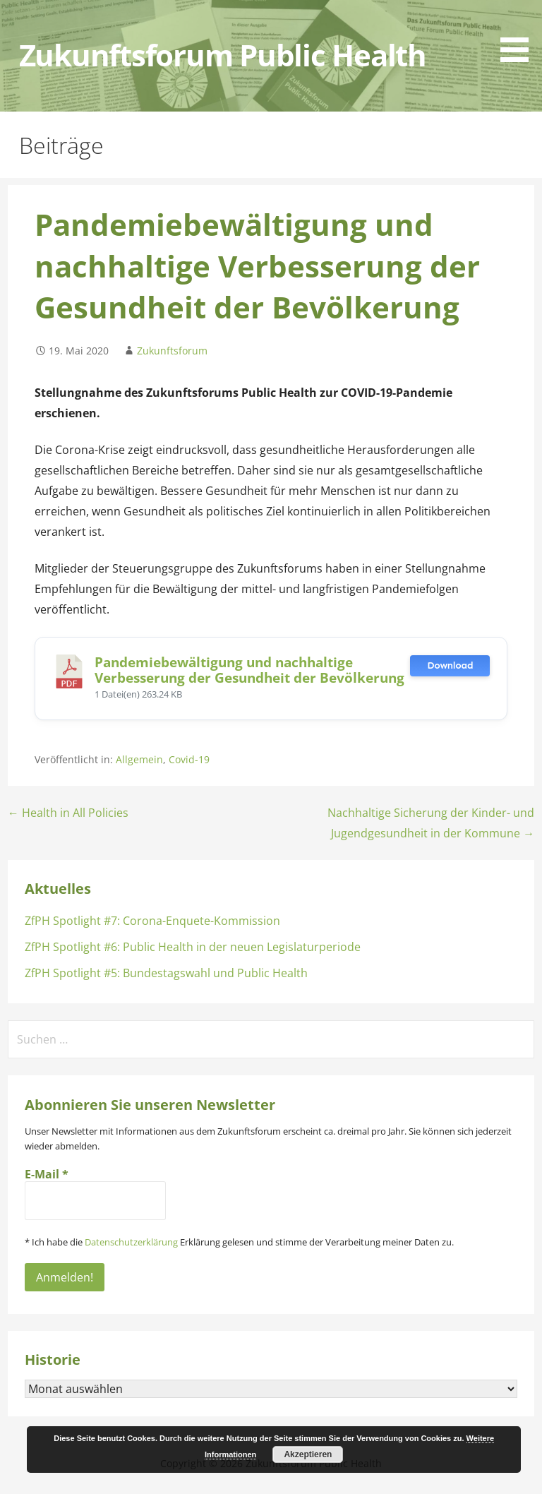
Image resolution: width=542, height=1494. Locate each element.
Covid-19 (189, 759)
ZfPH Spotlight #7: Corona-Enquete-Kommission (152, 920)
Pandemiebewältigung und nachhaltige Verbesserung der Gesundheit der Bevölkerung (249, 669)
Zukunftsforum (172, 350)
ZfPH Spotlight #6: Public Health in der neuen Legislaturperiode (193, 947)
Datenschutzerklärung (131, 1242)
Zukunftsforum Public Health (222, 55)
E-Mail (46, 1174)
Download (450, 665)
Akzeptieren (308, 1454)
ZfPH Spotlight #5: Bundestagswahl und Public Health (166, 973)
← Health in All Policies (68, 812)
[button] (519, 33)
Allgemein (139, 759)
